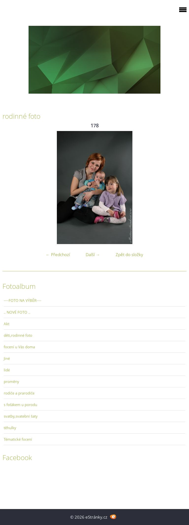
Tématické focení (18, 439)
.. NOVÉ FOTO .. (17, 312)
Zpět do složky (129, 254)
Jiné (7, 358)
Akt (6, 323)
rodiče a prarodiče (19, 393)
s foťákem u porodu (20, 404)
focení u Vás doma (19, 346)
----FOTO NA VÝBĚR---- (22, 300)
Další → (93, 254)
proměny (11, 381)
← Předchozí (58, 254)
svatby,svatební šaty (21, 416)
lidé (7, 369)
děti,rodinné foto (18, 335)
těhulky (10, 427)
